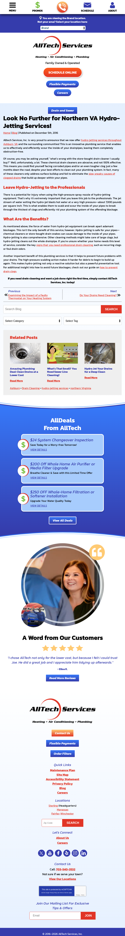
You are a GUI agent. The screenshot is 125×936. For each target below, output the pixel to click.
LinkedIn (83, 844)
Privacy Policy (53, 883)
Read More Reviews (62, 673)
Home (6, 133)
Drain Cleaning (31, 386)
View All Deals (63, 515)
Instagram (75, 844)
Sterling (53, 798)
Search (111, 307)
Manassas (62, 802)
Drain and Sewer (62, 110)
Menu (12, 10)
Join (88, 906)
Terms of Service (64, 883)
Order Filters (62, 748)
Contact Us (62, 728)
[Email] (62, 906)
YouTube (49, 844)
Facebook (58, 844)
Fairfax (55, 806)
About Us (62, 829)
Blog (14, 133)
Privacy (78, 885)
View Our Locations (62, 870)
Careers (62, 92)
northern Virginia (80, 386)
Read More (16, 379)
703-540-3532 (62, 7)
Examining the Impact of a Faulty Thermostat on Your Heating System (29, 295)
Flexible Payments (62, 84)
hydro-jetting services (55, 386)
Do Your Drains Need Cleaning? (98, 293)
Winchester (67, 806)
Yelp (66, 844)
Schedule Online (62, 72)
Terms (82, 885)
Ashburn (15, 386)
